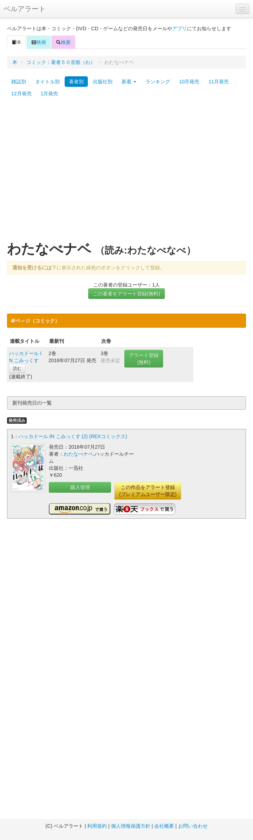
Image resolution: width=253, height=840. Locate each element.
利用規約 (97, 826)
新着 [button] (129, 81)
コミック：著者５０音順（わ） (60, 62)
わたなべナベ (78, 454)
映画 (38, 42)
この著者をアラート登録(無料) (126, 293)
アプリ (179, 28)
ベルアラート (25, 9)
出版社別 (102, 81)
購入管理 (80, 487)
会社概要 (164, 826)
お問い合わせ (193, 826)
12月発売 (21, 93)
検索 (63, 42)
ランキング (157, 81)
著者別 (76, 81)
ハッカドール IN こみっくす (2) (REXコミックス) (73, 436)
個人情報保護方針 (130, 826)
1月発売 (49, 93)
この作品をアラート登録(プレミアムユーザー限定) (147, 491)
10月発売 (189, 81)
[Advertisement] (66, 172)
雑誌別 (18, 81)
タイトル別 (47, 81)
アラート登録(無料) (143, 358)
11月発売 (218, 81)
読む (17, 368)
